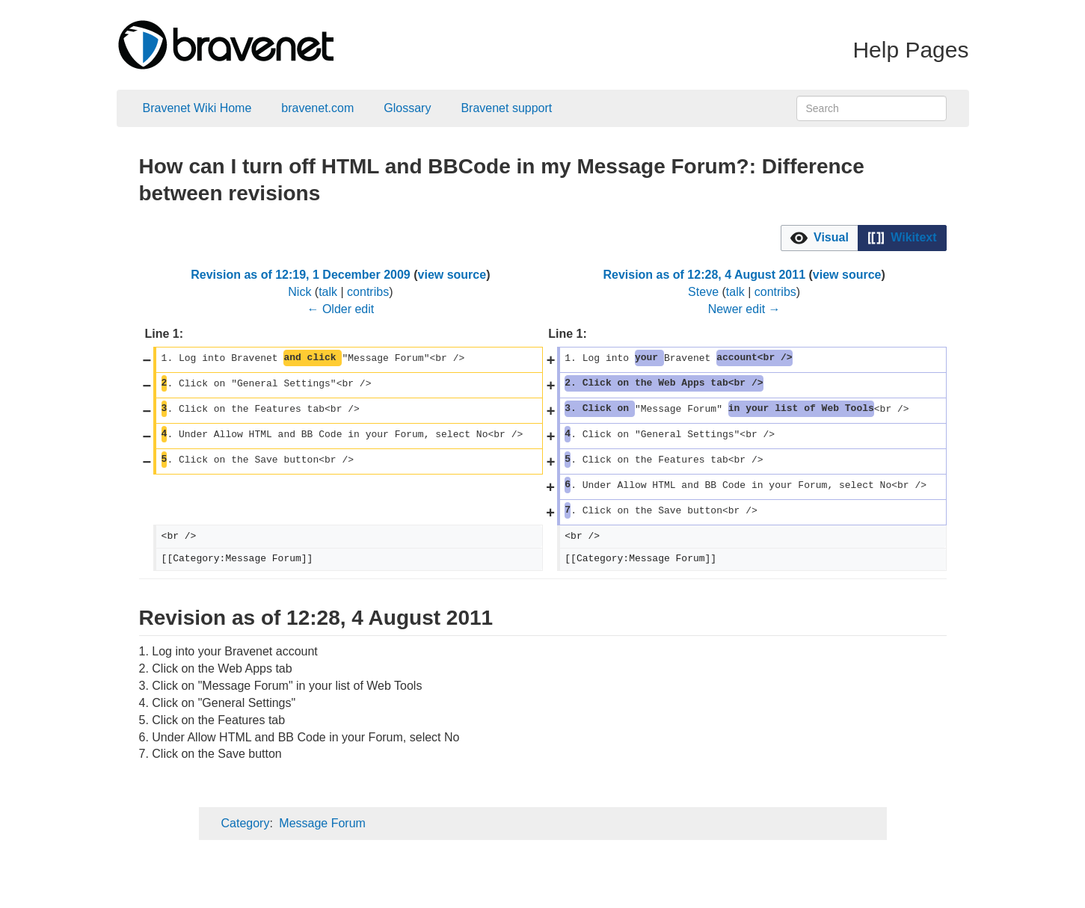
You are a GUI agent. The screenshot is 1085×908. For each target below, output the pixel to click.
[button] (819, 238)
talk (328, 291)
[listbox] (864, 238)
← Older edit (340, 309)
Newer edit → (744, 309)
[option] (819, 237)
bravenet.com (317, 108)
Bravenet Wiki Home (197, 108)
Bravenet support (506, 108)
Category (245, 823)
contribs (368, 291)
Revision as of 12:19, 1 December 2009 (301, 274)
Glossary (407, 108)
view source (452, 274)
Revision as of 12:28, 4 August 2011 (704, 274)
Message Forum (322, 823)
